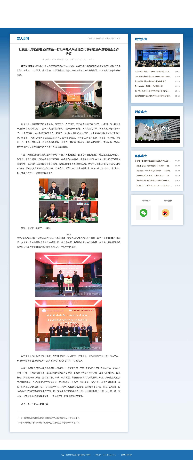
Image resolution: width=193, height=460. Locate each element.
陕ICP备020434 (126, 455)
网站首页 (15, 25)
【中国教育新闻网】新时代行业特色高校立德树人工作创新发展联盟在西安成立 (153, 180)
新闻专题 (108, 25)
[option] (157, 55)
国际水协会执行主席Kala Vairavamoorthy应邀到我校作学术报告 (153, 76)
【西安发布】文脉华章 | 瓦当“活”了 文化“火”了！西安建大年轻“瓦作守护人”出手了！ (153, 185)
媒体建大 (120, 25)
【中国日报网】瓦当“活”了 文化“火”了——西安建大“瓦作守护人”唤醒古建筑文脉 (153, 176)
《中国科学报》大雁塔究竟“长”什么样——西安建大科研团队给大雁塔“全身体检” (153, 166)
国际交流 (73, 25)
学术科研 (61, 25)
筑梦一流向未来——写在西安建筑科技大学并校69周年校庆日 (153, 71)
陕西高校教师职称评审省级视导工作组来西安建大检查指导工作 (52, 418)
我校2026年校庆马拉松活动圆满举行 (149, 86)
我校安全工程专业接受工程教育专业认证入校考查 (153, 91)
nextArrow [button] (178, 129)
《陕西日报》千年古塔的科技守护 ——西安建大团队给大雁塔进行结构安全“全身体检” (153, 171)
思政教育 (96, 25)
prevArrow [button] (136, 129)
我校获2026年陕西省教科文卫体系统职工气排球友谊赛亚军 (153, 96)
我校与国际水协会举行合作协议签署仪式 (150, 81)
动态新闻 (38, 25)
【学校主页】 (167, 5)
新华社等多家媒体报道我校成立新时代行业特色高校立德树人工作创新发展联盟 (153, 161)
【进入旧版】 (178, 5)
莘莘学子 (85, 25)
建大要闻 (27, 25)
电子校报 (131, 25)
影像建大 (143, 25)
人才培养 (50, 25)
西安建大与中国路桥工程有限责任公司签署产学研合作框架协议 (52, 423)
